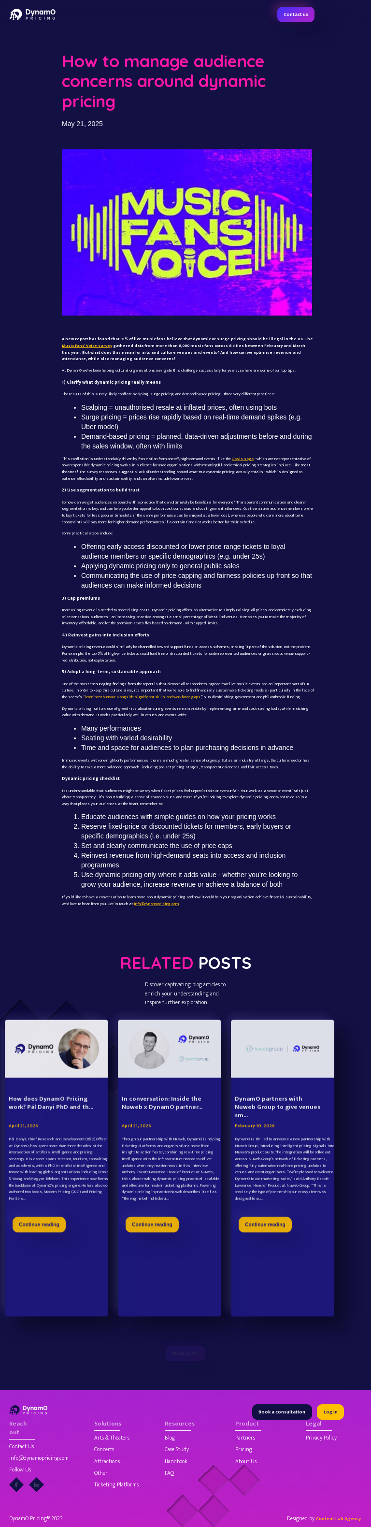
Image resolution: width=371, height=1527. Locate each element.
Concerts (104, 1449)
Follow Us (20, 1470)
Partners (245, 1438)
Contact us (296, 14)
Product (247, 1424)
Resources (178, 1424)
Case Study (177, 1449)
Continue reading (39, 1244)
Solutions (107, 1424)
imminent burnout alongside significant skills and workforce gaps (142, 697)
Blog (170, 1438)
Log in (331, 1412)
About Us (246, 1461)
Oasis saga (243, 458)
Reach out (18, 1429)
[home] (32, 14)
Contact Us (21, 1446)
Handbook (176, 1461)
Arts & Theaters (111, 1438)
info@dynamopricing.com (156, 904)
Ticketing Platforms (116, 1485)
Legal (313, 1424)
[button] (357, 14)
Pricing (243, 1449)
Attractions (107, 1461)
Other (101, 1473)
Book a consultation (281, 1412)
